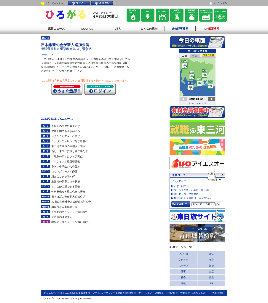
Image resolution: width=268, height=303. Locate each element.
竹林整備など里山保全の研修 (68, 191)
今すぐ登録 (66, 89)
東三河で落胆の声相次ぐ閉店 (68, 146)
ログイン (79, 3)
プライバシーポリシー (104, 293)
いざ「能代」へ (182, 186)
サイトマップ (145, 293)
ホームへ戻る (220, 3)
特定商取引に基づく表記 (192, 293)
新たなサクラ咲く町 (63, 176)
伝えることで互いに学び (65, 136)
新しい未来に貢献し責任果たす (69, 151)
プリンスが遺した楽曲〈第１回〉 (192, 190)
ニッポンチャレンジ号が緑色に (69, 141)
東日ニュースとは (53, 293)
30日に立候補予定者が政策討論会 (71, 201)
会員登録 (102, 3)
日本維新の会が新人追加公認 (68, 196)
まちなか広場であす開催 (65, 186)
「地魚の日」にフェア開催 (67, 156)
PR (211, 283)
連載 (183, 283)
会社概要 (159, 293)
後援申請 (85, 293)
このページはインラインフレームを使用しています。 (197, 77)
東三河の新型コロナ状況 (65, 181)
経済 (211, 254)
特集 (211, 277)
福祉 (211, 265)
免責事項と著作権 (127, 293)
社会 (183, 277)
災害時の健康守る (61, 216)
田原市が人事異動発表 (64, 206)
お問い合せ (172, 293)
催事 (183, 271)
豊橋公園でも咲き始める (65, 131)
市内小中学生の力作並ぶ (65, 166)
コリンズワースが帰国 (64, 171)
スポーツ (183, 265)
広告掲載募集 (71, 293)
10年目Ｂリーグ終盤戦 (186, 194)
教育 (211, 259)
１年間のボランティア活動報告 (69, 211)
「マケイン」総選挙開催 (65, 161)
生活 (211, 271)
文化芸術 (183, 259)
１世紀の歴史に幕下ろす (65, 126)
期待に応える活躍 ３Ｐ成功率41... (192, 197)
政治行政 (183, 254)
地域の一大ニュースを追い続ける (70, 221)
